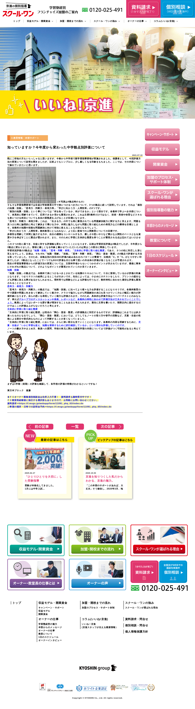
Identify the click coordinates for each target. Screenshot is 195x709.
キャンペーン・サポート (51, 607)
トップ (16, 21)
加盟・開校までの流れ (73, 21)
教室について (45, 634)
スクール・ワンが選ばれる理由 (141, 607)
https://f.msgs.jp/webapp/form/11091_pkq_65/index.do (79, 407)
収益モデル (44, 611)
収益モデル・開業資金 (40, 21)
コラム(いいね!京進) (166, 21)
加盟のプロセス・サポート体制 (98, 607)
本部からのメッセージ (50, 627)
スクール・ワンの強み (107, 21)
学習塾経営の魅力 (47, 624)
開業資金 (43, 614)
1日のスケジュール (48, 637)
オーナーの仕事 (137, 21)
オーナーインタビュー (50, 640)
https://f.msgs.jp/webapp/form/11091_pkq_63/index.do (51, 403)
